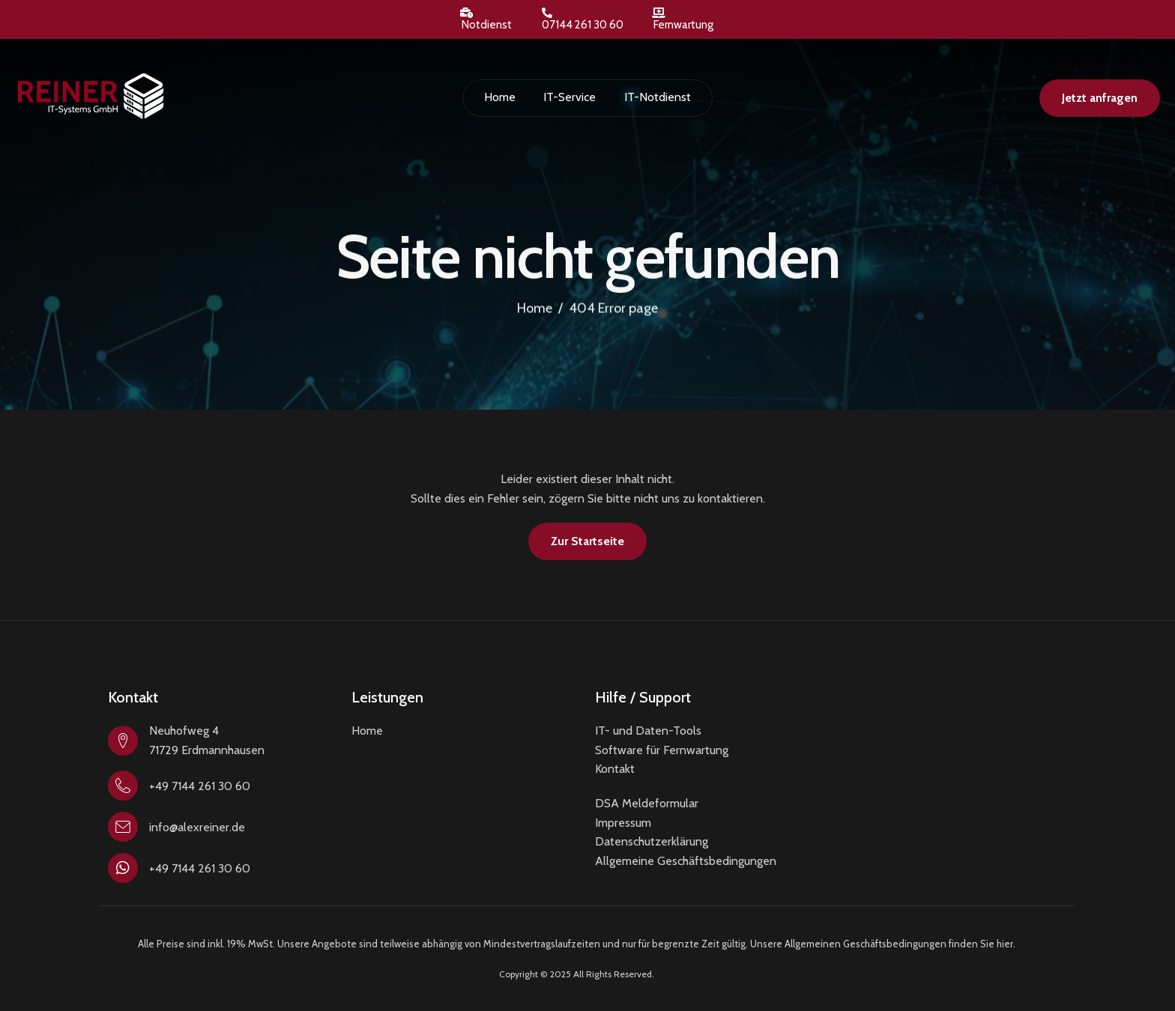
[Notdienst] (467, 12)
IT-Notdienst (656, 97)
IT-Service (569, 97)
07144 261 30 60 (582, 24)
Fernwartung (683, 24)
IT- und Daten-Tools (648, 730)
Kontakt (615, 769)
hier (1005, 944)
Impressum (623, 823)
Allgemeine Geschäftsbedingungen (685, 861)
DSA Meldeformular (646, 803)
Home (500, 97)
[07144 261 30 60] (547, 12)
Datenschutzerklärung (651, 841)
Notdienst (487, 24)
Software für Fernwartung (661, 750)
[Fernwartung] (658, 12)
